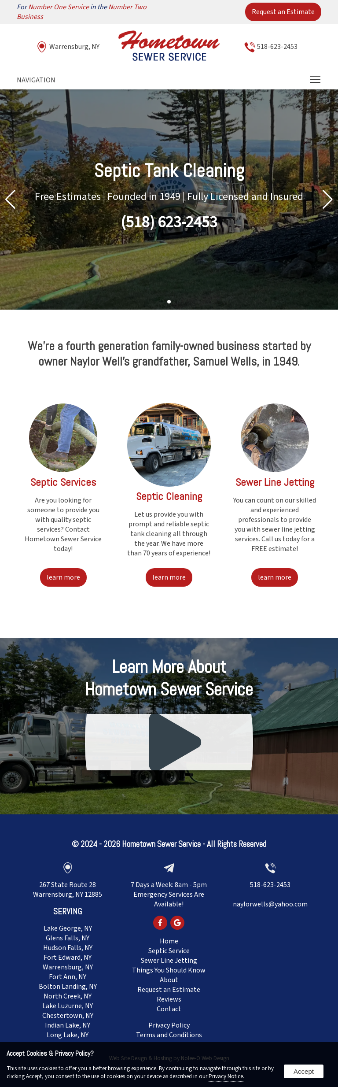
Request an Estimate (283, 12)
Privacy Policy (169, 1025)
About (169, 980)
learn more (63, 577)
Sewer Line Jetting (169, 960)
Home (169, 941)
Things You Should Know (169, 970)
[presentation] (160, 923)
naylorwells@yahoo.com (270, 904)
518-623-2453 (277, 47)
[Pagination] (169, 302)
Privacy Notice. (226, 1076)
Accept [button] (304, 1071)
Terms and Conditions (169, 1035)
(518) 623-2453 (169, 222)
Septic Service (169, 951)
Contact (169, 1009)
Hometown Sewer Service (161, 844)
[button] (328, 199)
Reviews (169, 999)
